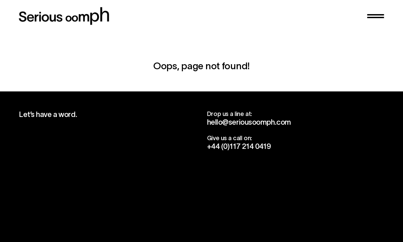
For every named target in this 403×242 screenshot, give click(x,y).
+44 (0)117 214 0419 (239, 146)
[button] (375, 16)
